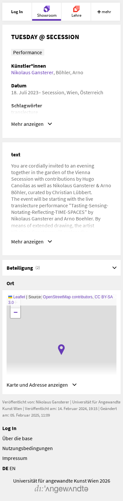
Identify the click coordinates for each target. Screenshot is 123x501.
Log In (9, 428)
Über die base (17, 438)
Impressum (14, 458)
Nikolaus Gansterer (32, 72)
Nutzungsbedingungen (27, 448)
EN (12, 468)
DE (5, 468)
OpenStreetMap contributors (67, 297)
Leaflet (16, 297)
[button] (61, 349)
